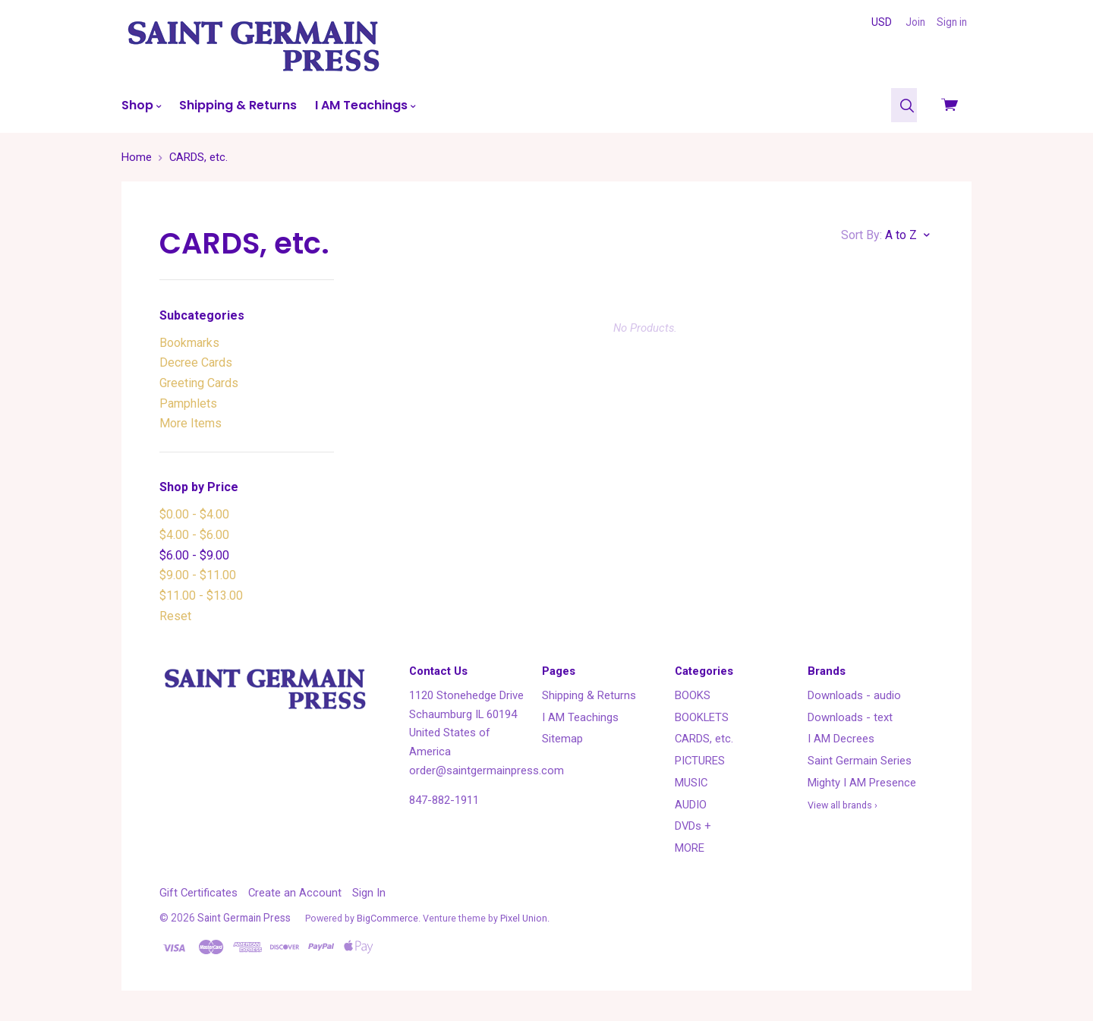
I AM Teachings (365, 105)
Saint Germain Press (244, 918)
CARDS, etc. (704, 738)
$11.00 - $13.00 (201, 595)
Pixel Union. (525, 918)
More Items (190, 423)
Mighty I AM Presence (862, 782)
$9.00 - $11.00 (197, 575)
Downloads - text (850, 717)
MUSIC (691, 782)
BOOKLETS (702, 717)
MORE (689, 848)
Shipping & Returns (238, 105)
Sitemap (562, 738)
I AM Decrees (841, 738)
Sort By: (861, 235)
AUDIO (691, 804)
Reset (175, 616)
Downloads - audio (854, 695)
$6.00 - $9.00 (194, 555)
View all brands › (842, 805)
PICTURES (700, 760)
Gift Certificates (198, 893)
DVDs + (693, 826)
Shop (141, 105)
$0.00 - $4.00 (194, 514)
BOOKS (692, 695)
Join (915, 22)
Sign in (952, 22)
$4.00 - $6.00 (194, 535)
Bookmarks (189, 343)
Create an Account (295, 893)
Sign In (369, 893)
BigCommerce (387, 918)
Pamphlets (188, 403)
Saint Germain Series (860, 760)
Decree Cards (195, 362)
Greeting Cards (198, 383)
